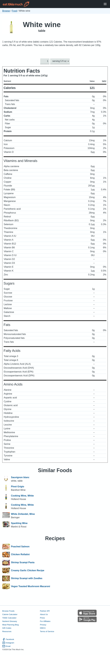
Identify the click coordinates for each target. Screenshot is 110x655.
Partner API (45, 611)
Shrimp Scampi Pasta (23, 562)
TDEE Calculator (9, 618)
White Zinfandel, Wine (23, 514)
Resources (6, 631)
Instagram (8, 642)
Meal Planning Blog (10, 624)
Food (14, 11)
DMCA (43, 628)
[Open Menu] (105, 4)
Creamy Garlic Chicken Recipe (27, 570)
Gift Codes (6, 628)
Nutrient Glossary (9, 621)
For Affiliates (45, 621)
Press (42, 618)
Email (6, 646)
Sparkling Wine (19, 523)
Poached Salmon (20, 546)
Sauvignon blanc (20, 477)
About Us (44, 614)
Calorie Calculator (9, 614)
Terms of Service (47, 631)
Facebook (8, 639)
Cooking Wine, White (22, 495)
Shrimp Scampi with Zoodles (26, 578)
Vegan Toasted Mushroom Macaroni (30, 586)
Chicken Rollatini (20, 554)
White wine (42, 24)
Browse (6, 11)
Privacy (43, 624)
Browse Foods (8, 611)
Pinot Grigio (17, 486)
